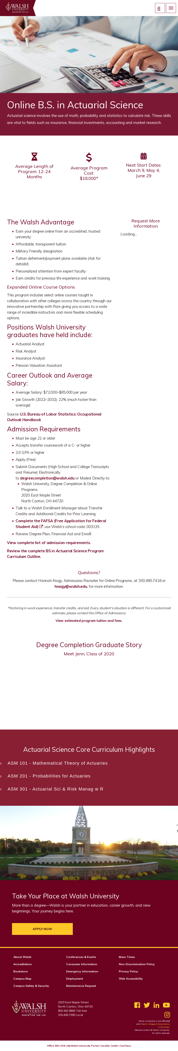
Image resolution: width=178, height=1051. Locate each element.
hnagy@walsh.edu (71, 586)
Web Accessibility (131, 978)
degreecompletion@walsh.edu (47, 478)
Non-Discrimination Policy (137, 964)
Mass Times (127, 957)
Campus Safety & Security (31, 986)
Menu (169, 8)
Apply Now (42, 929)
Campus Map (22, 978)
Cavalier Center (109, 1045)
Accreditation (22, 964)
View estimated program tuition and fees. (89, 620)
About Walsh (22, 957)
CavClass (125, 1045)
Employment (74, 978)
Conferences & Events (81, 957)
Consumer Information (81, 964)
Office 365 (53, 1045)
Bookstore (20, 971)
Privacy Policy (128, 971)
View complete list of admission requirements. (49, 542)
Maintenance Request (81, 986)
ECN (63, 1045)
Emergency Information (82, 971)
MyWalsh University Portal (82, 1045)
